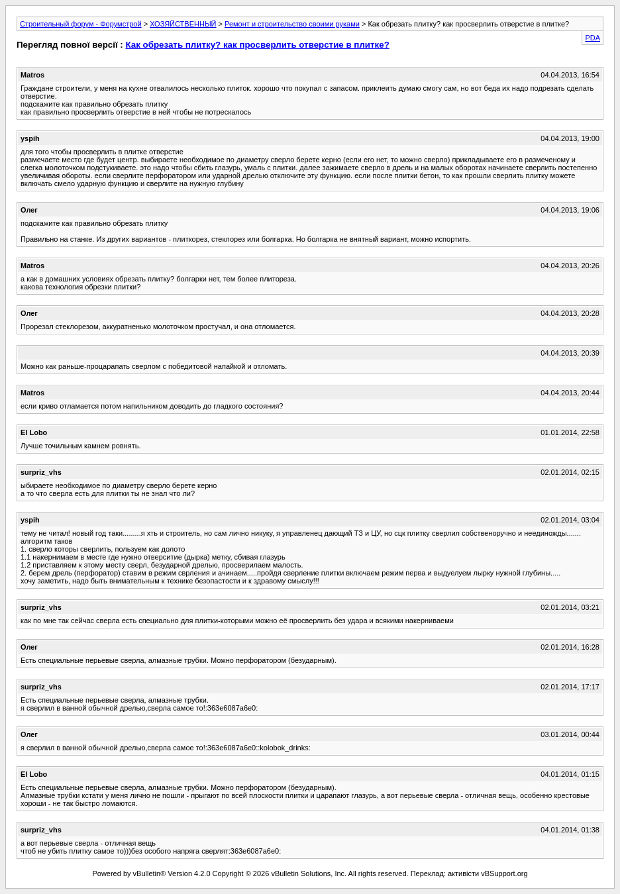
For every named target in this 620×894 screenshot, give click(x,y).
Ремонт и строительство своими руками (292, 24)
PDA (592, 38)
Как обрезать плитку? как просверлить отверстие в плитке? (257, 45)
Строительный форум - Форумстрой (81, 24)
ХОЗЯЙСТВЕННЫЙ (183, 24)
